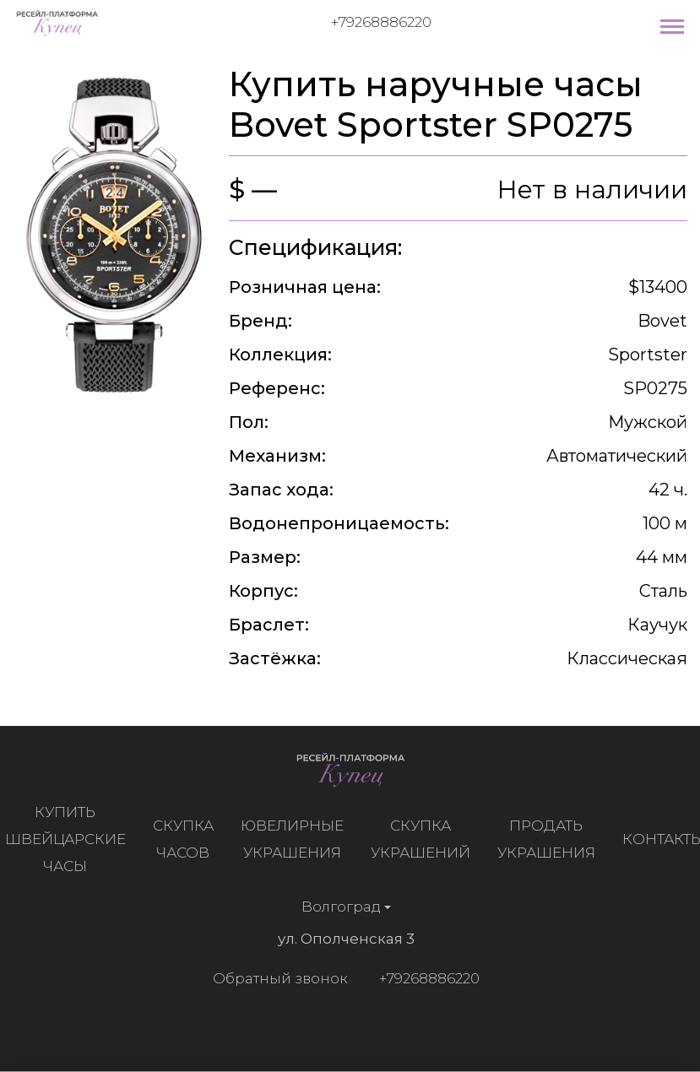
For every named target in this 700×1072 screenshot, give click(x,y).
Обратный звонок (276, 978)
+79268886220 (381, 22)
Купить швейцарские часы (68, 839)
